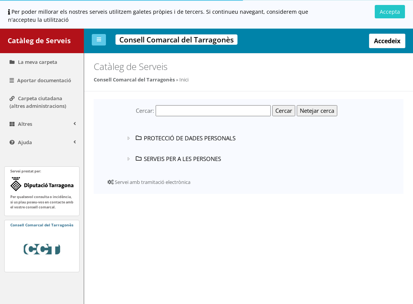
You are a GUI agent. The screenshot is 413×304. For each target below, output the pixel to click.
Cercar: (145, 110)
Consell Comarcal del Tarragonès (134, 79)
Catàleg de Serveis (39, 40)
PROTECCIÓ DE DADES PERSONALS (185, 138)
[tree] (224, 148)
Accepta (390, 11)
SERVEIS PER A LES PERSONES (177, 158)
